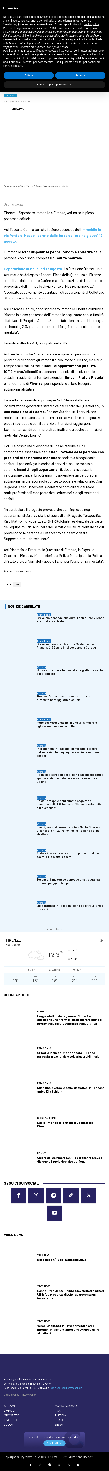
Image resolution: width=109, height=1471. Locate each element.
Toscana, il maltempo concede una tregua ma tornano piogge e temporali (68, 881)
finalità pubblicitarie (90, 39)
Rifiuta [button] (29, 75)
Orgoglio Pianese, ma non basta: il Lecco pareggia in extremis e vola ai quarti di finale (68, 1054)
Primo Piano (43, 614)
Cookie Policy (11, 1394)
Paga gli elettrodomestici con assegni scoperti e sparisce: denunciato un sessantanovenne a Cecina (70, 778)
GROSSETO (11, 1415)
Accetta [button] (80, 75)
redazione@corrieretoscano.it (66, 1388)
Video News (43, 1255)
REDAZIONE (17, 108)
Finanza (41, 1153)
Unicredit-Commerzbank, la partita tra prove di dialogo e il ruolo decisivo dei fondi (70, 1159)
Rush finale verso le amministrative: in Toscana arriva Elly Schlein (70, 1089)
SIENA (59, 1424)
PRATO (59, 1420)
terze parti (63, 28)
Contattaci (54, 1443)
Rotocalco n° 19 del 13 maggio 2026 (61, 1259)
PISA (58, 1410)
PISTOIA (60, 1415)
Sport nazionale (47, 1118)
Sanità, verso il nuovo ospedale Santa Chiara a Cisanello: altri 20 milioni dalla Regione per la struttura (68, 831)
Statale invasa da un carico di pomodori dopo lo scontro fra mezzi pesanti (69, 855)
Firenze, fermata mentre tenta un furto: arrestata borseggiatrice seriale (64, 698)
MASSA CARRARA (66, 1406)
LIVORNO (10, 1420)
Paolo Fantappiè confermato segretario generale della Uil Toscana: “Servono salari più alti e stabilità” (69, 804)
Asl (17, 584)
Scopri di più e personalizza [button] (54, 84)
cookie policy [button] (91, 24)
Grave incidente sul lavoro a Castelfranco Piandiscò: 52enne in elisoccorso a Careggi (67, 645)
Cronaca (10, 95)
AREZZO (9, 1406)
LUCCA (8, 1424)
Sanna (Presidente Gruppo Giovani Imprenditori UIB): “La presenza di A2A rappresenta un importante (70, 1294)
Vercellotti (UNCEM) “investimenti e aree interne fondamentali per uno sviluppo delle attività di (68, 1329)
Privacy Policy (28, 1394)
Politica (42, 1011)
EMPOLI (9, 1410)
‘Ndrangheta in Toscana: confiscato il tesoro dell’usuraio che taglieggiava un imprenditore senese (68, 752)
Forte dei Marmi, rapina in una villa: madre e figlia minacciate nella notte (67, 724)
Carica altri (54, 929)
